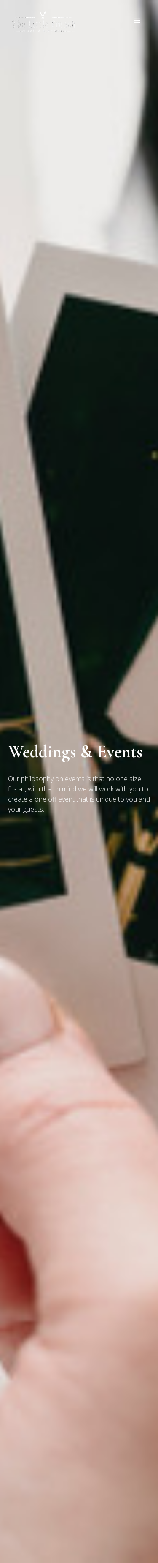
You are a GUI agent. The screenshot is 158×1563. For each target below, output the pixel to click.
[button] (137, 21)
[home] (41, 21)
